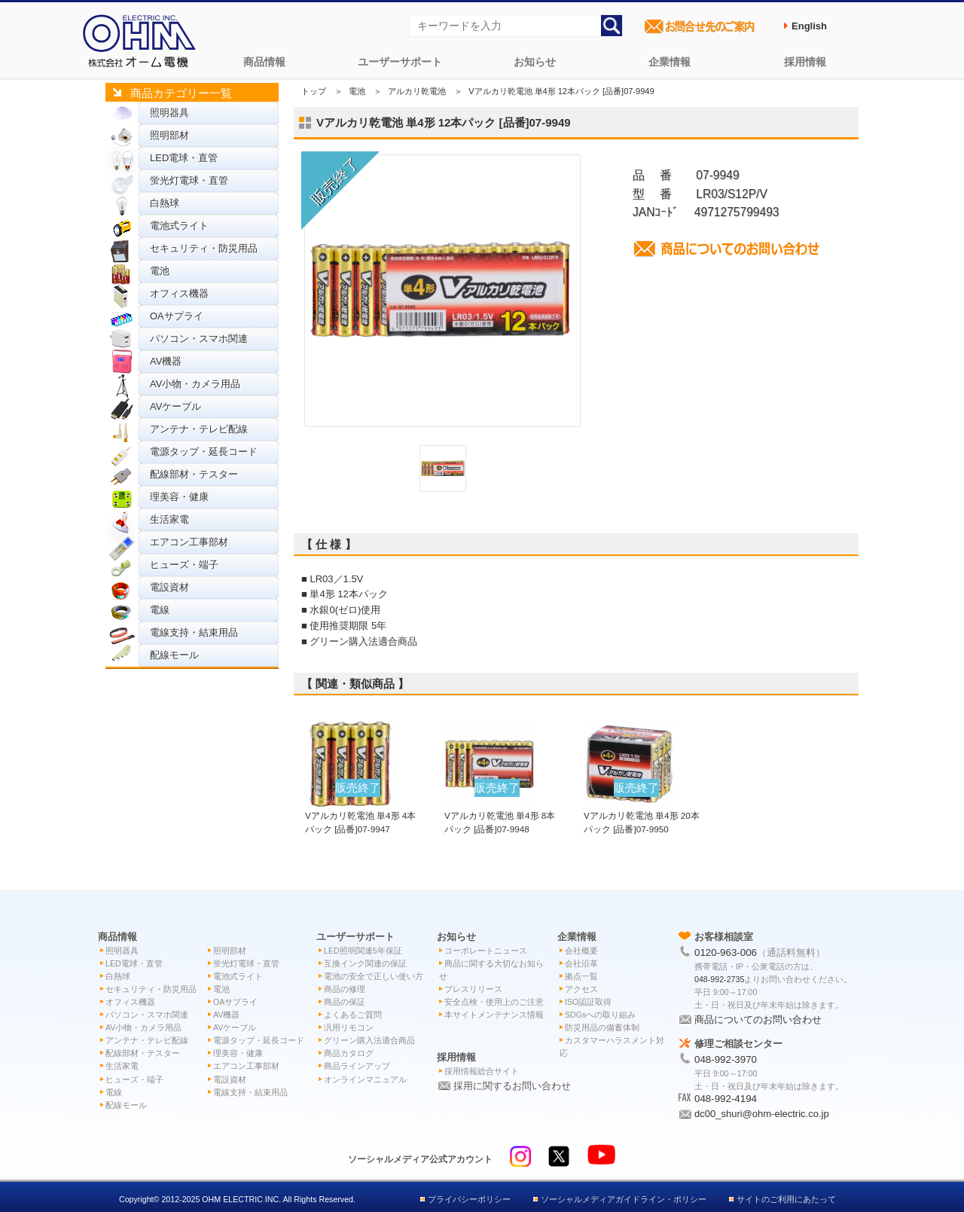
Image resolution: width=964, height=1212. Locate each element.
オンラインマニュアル (365, 1079)
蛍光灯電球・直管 (189, 180)
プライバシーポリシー (469, 1199)
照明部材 (169, 135)
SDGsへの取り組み (600, 1014)
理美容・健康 (179, 496)
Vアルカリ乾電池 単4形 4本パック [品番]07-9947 (360, 815)
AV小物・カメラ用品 (195, 383)
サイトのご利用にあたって (786, 1199)
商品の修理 (344, 989)
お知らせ (535, 62)
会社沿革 (581, 963)
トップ (313, 91)
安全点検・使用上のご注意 (494, 1001)
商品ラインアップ (357, 1065)
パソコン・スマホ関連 (199, 338)
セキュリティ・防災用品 (204, 248)
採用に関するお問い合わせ (512, 1085)
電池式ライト (179, 225)
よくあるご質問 (353, 1014)
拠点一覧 (581, 976)
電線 (159, 609)
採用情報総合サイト (481, 1071)
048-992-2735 (719, 979)
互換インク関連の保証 (365, 963)
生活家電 (169, 519)
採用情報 (805, 62)
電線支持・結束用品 (194, 632)
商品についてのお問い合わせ (758, 1019)
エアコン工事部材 (189, 542)
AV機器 (166, 361)
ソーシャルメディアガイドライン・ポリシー (623, 1199)
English (809, 26)
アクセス (581, 989)
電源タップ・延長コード (204, 451)
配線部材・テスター (194, 474)
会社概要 (581, 950)
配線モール (174, 655)
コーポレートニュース (485, 950)
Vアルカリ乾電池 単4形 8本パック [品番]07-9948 (499, 815)
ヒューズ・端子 (184, 564)
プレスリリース (473, 989)
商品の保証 (344, 1001)
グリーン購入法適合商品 (369, 1040)
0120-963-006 (725, 952)
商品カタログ (349, 1053)
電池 (159, 270)
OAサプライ (176, 316)
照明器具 (169, 112)
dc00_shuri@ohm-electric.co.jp (761, 1113)
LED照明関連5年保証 (363, 950)
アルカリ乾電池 (417, 91)
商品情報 (264, 62)
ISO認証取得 (588, 1001)
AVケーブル (175, 406)
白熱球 (164, 203)
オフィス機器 (179, 293)
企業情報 (669, 62)
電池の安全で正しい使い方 (373, 976)
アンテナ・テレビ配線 (199, 429)
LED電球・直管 (184, 157)
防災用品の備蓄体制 (602, 1027)
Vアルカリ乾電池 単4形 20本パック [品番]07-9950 (642, 815)
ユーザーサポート (400, 62)
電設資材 (169, 587)
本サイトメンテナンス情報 (494, 1014)
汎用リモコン (349, 1027)
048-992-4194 (725, 1098)
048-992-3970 (725, 1059)
